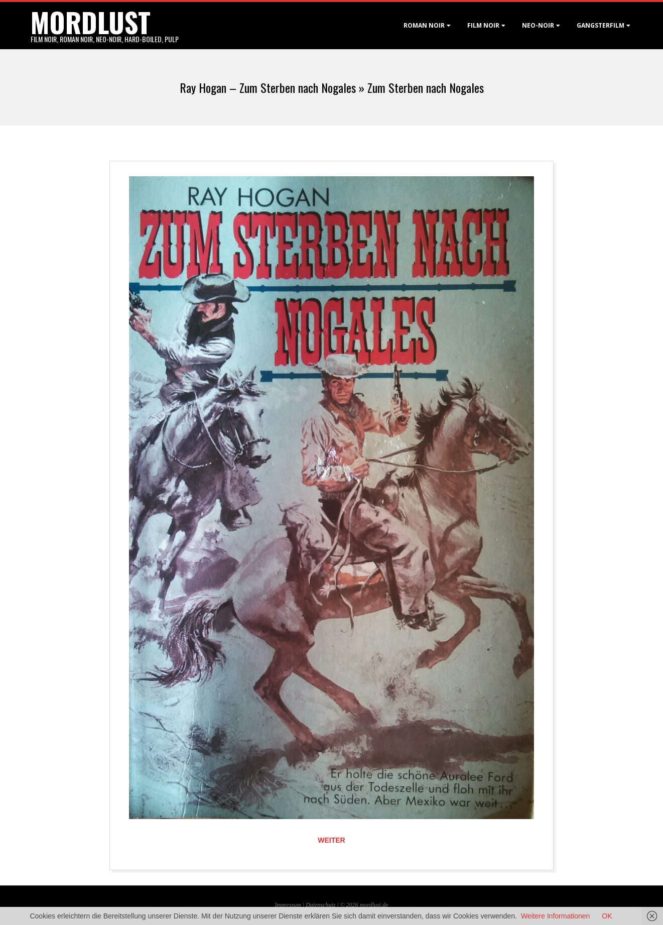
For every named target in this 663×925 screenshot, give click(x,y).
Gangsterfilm (600, 25)
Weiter (331, 840)
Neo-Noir (538, 25)
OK (607, 916)
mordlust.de (374, 904)
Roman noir (424, 25)
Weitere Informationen (555, 916)
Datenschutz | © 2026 (333, 904)
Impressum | (290, 904)
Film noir (483, 25)
